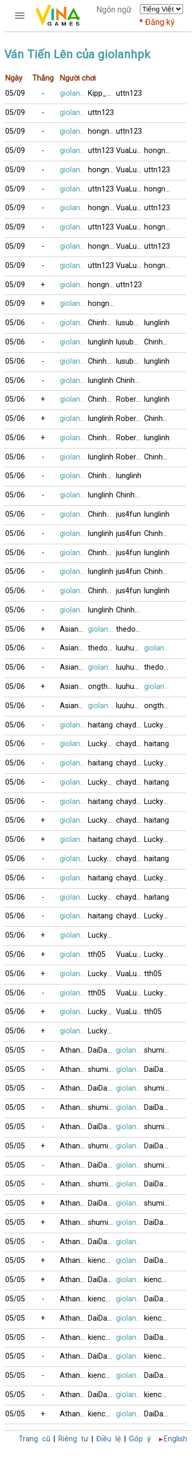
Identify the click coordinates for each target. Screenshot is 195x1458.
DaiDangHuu (102, 1050)
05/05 (15, 1050)
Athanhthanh (74, 1050)
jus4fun (128, 514)
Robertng (130, 399)
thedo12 (130, 629)
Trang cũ (34, 1439)
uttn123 (129, 93)
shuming (158, 1050)
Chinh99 (101, 322)
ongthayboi (102, 686)
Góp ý (140, 1439)
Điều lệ (108, 1439)
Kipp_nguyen (102, 93)
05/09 (15, 93)
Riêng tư (73, 1439)
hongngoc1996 (102, 131)
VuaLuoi (129, 150)
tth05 (97, 954)
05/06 (15, 322)
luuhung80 (130, 648)
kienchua (102, 1260)
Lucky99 (158, 725)
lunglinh (157, 322)
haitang (100, 725)
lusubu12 (130, 322)
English (175, 1439)
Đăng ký (160, 22)
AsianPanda (74, 629)
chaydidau (130, 725)
